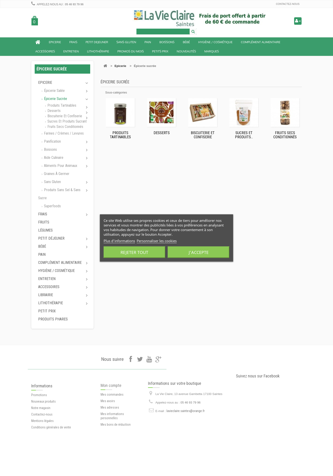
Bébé (42, 246)
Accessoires (45, 51)
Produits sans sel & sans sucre (59, 194)
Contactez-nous (287, 4)
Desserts (53, 110)
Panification (52, 141)
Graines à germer (56, 174)
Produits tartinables (61, 105)
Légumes (45, 230)
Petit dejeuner (97, 42)
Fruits (43, 222)
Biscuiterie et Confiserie (64, 116)
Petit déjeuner (51, 238)
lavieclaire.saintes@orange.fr (185, 423)
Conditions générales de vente (51, 444)
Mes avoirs (108, 417)
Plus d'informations (119, 240)
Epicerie (55, 42)
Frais (73, 42)
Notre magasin (40, 424)
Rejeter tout (134, 252)
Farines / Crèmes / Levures (63, 133)
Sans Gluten (126, 42)
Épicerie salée (54, 90)
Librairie (45, 295)
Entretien (71, 51)
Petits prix (160, 51)
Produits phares (53, 319)
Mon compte (111, 401)
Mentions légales (42, 437)
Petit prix (47, 311)
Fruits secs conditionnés (64, 126)
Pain (148, 42)
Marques (211, 51)
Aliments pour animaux (60, 165)
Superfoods (52, 206)
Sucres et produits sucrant (66, 121)
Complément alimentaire (261, 42)
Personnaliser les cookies (157, 240)
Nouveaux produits (43, 418)
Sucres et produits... (244, 135)
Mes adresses (110, 423)
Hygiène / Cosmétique (215, 42)
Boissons (166, 42)
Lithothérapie (98, 51)
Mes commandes (112, 410)
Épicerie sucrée (55, 98)
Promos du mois (130, 51)
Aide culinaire (53, 157)
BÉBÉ (186, 42)
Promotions (39, 411)
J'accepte (199, 252)
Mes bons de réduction (116, 440)
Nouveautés (186, 51)
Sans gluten (52, 182)
